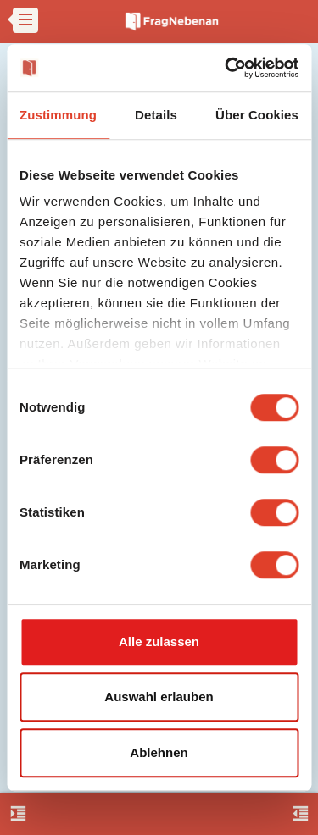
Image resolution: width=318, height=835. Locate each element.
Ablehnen (158, 752)
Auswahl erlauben (158, 696)
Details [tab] (156, 115)
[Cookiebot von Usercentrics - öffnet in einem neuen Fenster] (226, 68)
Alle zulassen (159, 641)
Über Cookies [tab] (256, 115)
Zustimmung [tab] (58, 115)
